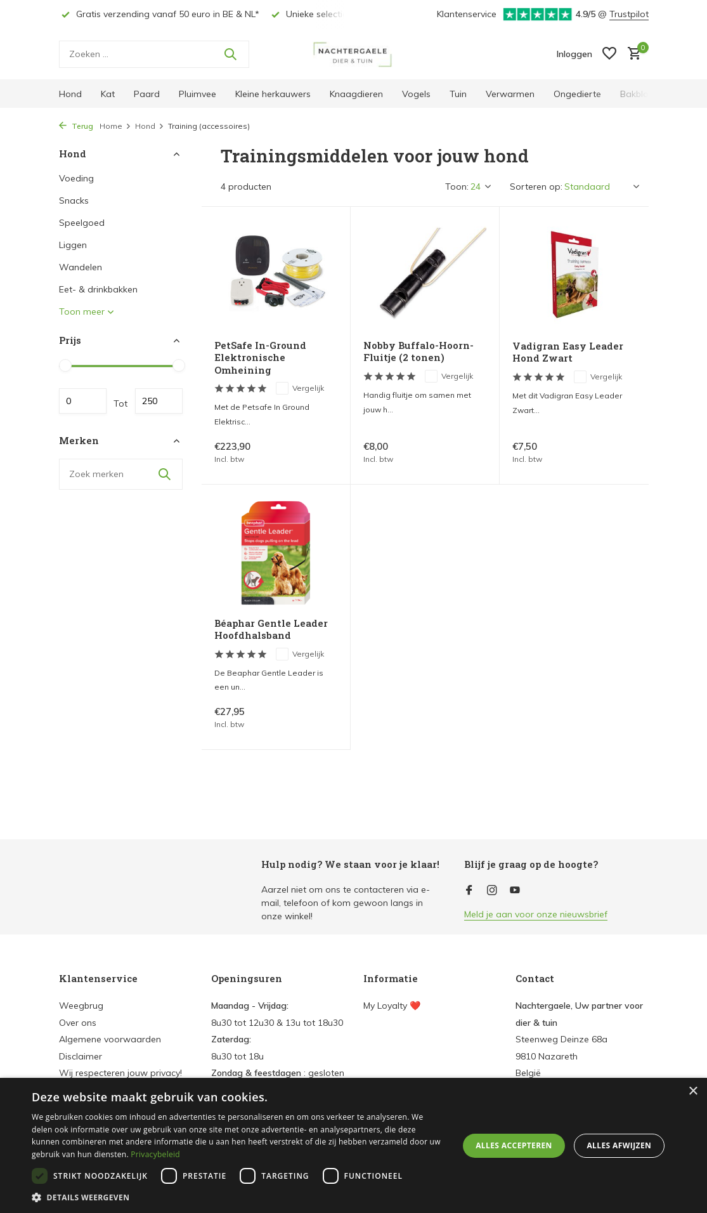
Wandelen (80, 267)
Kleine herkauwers (273, 94)
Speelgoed (82, 222)
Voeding (76, 178)
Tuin (458, 94)
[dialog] (353, 1145)
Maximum (159, 401)
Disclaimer (80, 1056)
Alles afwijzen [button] (619, 1145)
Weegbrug (81, 1005)
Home (115, 126)
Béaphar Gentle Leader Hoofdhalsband (271, 629)
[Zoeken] (154, 54)
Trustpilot (629, 14)
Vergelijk (300, 388)
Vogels (416, 94)
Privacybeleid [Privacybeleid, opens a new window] (155, 1154)
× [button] (692, 1091)
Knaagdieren (356, 94)
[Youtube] (515, 890)
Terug (76, 126)
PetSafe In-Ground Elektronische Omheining (260, 357)
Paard (147, 94)
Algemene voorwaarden (110, 1039)
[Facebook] (469, 890)
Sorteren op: (536, 186)
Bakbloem (641, 94)
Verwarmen (510, 94)
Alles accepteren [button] (514, 1145)
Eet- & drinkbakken (98, 289)
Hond (70, 94)
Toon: (457, 186)
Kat (108, 94)
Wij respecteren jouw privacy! (120, 1073)
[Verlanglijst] (609, 54)
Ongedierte (577, 94)
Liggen (73, 245)
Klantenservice (466, 14)
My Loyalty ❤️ (391, 1005)
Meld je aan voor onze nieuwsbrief (535, 914)
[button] (239, 1197)
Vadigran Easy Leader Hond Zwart (567, 352)
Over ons (77, 1022)
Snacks (74, 200)
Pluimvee (197, 94)
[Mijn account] (574, 54)
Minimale (83, 401)
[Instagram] (492, 890)
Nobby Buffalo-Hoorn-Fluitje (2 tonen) (418, 351)
